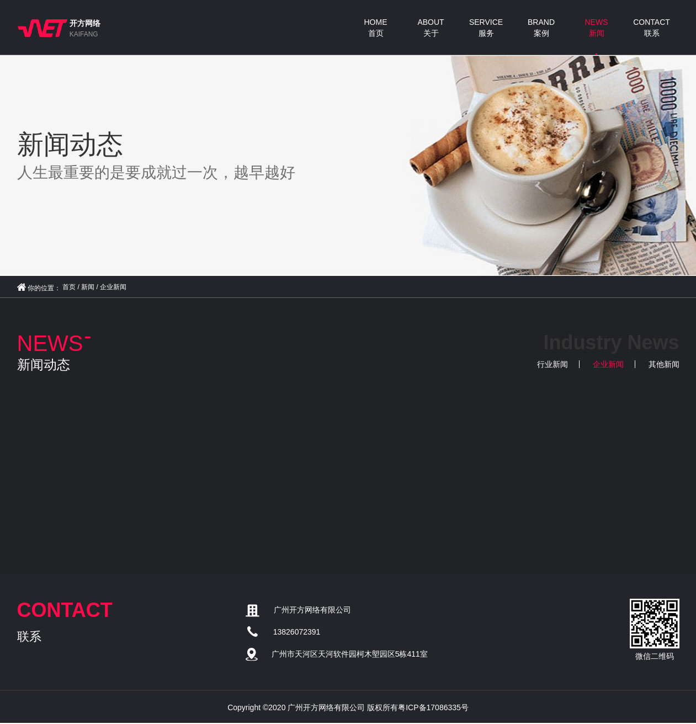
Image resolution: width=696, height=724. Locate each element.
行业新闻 (552, 364)
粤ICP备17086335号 (433, 707)
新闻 (87, 287)
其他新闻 (664, 364)
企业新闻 (113, 287)
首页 (69, 287)
